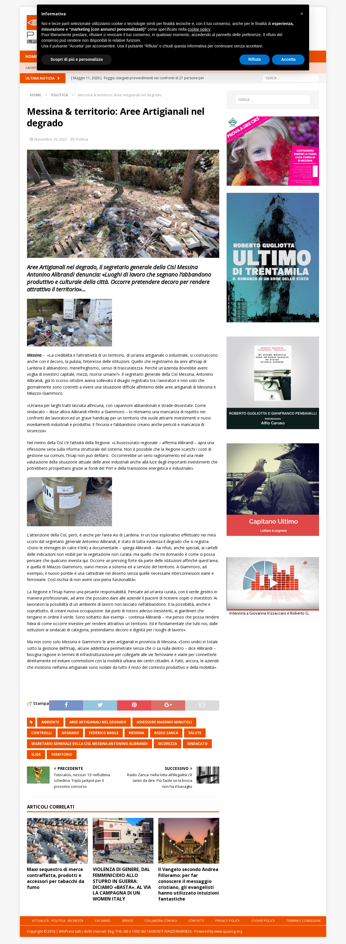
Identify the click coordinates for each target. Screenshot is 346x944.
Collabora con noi (160, 920)
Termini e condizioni (303, 920)
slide (36, 754)
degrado (70, 732)
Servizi (127, 920)
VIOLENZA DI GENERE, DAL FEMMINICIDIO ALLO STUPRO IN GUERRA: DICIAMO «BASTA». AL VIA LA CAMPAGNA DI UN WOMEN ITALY (122, 884)
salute (194, 732)
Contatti (196, 920)
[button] (301, 13)
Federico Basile (104, 732)
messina (136, 732)
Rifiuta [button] (254, 59)
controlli (41, 732)
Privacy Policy (227, 920)
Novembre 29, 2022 (50, 139)
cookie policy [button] (199, 29)
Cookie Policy (263, 920)
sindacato (197, 743)
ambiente (50, 722)
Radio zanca (166, 732)
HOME (31, 56)
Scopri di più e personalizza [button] (76, 59)
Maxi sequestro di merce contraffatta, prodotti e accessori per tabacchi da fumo (55, 878)
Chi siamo (103, 920)
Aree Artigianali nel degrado (97, 722)
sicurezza (167, 743)
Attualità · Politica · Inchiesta (57, 920)
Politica (82, 139)
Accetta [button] (288, 59)
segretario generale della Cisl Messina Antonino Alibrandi (89, 743)
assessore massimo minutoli (164, 722)
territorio (61, 754)
